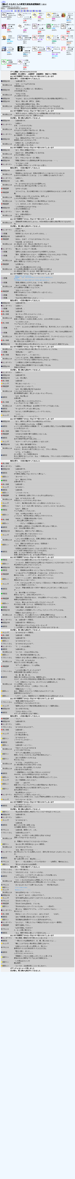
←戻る (3, 2)
